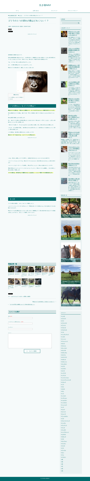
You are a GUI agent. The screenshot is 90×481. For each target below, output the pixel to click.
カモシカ (64, 359)
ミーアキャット (65, 432)
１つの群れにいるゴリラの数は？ (16, 97)
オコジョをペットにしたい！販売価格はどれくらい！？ (73, 148)
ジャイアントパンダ (66, 379)
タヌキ (63, 389)
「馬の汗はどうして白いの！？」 (69, 238)
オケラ (63, 343)
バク (63, 407)
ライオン (64, 443)
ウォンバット (65, 341)
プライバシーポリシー (73, 10)
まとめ (11, 99)
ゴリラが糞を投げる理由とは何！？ (38, 286)
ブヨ (63, 418)
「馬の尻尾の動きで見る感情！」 (69, 304)
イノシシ (64, 339)
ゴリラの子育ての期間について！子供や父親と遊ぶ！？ (22, 304)
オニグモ (64, 350)
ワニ (63, 454)
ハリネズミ (64, 402)
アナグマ (64, 318)
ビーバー (64, 411)
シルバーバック (14, 296)
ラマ (63, 448)
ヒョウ (63, 409)
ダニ (63, 391)
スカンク (64, 382)
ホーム (17, 10)
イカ (63, 332)
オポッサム (64, 352)
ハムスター (64, 400)
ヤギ (63, 439)
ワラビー (64, 457)
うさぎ (63, 316)
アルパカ (64, 327)
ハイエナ (64, 395)
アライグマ (64, 323)
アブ (63, 320)
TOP (13, 15)
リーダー (20, 296)
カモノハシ (64, 361)
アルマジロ (64, 329)
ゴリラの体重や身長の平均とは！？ (25, 286)
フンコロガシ (65, 416)
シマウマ (64, 373)
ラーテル (64, 450)
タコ (63, 386)
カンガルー (64, 364)
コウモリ (64, 368)
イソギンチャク (65, 334)
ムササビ (64, 434)
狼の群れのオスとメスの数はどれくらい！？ (38, 274)
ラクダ (63, 445)
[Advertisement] (32, 43)
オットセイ (64, 348)
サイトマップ (54, 10)
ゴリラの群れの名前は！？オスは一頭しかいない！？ (31, 274)
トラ (63, 393)
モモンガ (64, 436)
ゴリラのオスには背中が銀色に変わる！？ (11, 274)
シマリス (64, 375)
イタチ (63, 336)
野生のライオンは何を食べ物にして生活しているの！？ (73, 33)
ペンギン (64, 423)
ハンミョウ (64, 404)
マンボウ (64, 429)
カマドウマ (64, 357)
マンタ (63, 427)
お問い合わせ (36, 10)
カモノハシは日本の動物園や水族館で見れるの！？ (73, 50)
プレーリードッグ (66, 420)
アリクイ (64, 325)
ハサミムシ (64, 398)
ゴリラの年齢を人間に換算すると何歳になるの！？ (73, 83)
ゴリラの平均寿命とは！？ (18, 286)
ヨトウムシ (64, 441)
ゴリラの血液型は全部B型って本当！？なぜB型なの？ (11, 287)
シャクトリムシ (65, 377)
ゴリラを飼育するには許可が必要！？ (52, 274)
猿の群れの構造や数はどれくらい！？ (45, 274)
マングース (64, 425)
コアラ (63, 366)
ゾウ (63, 384)
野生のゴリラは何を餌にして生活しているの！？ (43, 301)
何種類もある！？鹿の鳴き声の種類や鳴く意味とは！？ (73, 67)
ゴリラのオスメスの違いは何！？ (18, 274)
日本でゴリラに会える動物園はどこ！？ (31, 286)
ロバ (63, 452)
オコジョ (64, 345)
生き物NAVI (45, 5)
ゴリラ (10, 29)
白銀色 (28, 296)
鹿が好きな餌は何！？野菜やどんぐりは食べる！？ (73, 117)
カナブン (64, 354)
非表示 (17, 94)
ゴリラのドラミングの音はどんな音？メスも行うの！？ (25, 275)
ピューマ (64, 414)
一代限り (25, 296)
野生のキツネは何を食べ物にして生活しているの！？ (73, 100)
